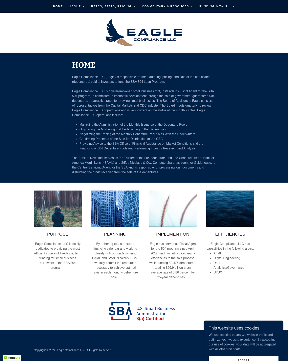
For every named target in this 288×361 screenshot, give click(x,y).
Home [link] (58, 6)
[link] (144, 32)
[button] (77, 6)
